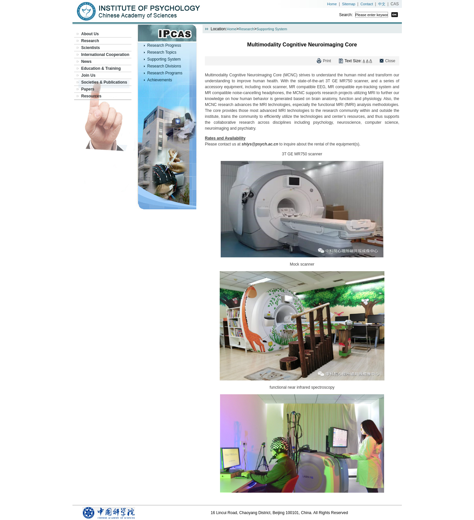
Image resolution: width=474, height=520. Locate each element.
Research (90, 41)
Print (327, 61)
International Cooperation (105, 54)
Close (390, 61)
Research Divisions (164, 66)
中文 (381, 4)
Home (332, 4)
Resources (91, 96)
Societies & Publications (104, 82)
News (86, 61)
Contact (366, 4)
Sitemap (348, 4)
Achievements (159, 80)
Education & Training (101, 68)
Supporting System (164, 59)
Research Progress (164, 45)
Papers (88, 89)
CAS (395, 4)
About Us (90, 34)
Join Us (88, 75)
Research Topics (162, 52)
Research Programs (164, 73)
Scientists (90, 47)
